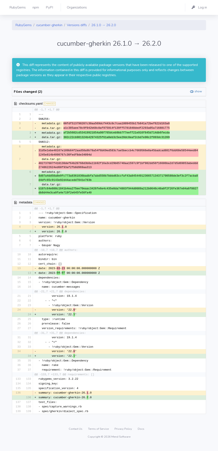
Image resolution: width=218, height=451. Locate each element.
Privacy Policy (124, 435)
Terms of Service (98, 435)
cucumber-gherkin (49, 25)
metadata (25, 203)
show (198, 91)
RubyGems (23, 25)
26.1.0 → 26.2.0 (103, 25)
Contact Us (76, 435)
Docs (141, 435)
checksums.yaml (31, 103)
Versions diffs (77, 25)
